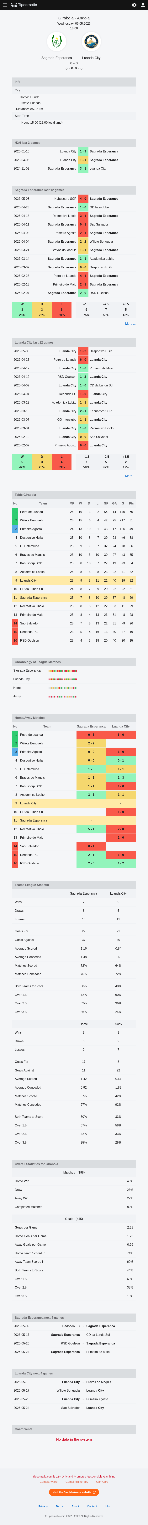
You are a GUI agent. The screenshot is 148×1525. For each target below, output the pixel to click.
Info (107, 1506)
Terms (59, 1506)
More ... (130, 323)
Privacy (43, 1506)
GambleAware (48, 1481)
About (75, 1506)
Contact (92, 1506)
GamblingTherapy (77, 1481)
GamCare (102, 1481)
